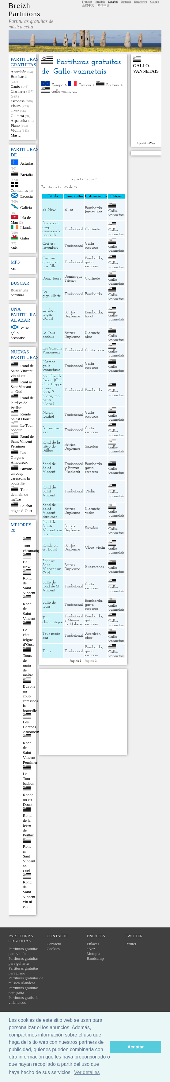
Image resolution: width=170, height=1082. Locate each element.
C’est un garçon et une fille (50, 262)
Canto (15, 86)
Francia (85, 85)
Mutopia (93, 953)
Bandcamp (95, 958)
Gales (24, 238)
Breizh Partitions (24, 10)
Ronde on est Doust (21, 416)
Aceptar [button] (135, 1046)
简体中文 (103, 5)
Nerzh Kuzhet (48, 415)
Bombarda (19, 76)
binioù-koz (93, 212)
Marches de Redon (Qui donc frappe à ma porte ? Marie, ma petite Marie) (52, 390)
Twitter (130, 943)
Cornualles (19, 190)
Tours (47, 651)
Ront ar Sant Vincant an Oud (21, 386)
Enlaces (93, 943)
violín (90, 513)
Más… (16, 135)
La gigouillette (52, 294)
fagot (89, 316)
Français (87, 1)
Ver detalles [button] (87, 1072)
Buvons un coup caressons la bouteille (21, 475)
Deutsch (126, 1)
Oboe (89, 548)
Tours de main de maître (20, 494)
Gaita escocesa (18, 98)
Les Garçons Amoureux (19, 457)
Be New (27, 564)
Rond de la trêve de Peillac (22, 403)
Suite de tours (49, 605)
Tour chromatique (33, 548)
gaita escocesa (91, 264)
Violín (16, 130)
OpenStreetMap (146, 142)
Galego (154, 1)
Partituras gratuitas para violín (24, 951)
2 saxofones (94, 567)
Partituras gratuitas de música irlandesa (26, 980)
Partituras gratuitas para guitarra (24, 961)
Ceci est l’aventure (51, 246)
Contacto (54, 943)
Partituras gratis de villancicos (23, 1000)
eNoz (69, 210)
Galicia (26, 207)
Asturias (26, 163)
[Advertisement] (83, 135)
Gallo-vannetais (64, 91)
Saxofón (91, 446)
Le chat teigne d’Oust (21, 508)
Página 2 (90, 179)
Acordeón (18, 71)
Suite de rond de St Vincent (51, 586)
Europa (57, 85)
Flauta (16, 106)
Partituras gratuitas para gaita (24, 990)
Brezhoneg (140, 1)
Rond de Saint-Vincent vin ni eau (22, 371)
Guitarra (17, 115)
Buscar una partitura (19, 292)
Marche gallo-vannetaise (51, 366)
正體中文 (88, 5)
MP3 (14, 269)
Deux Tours (52, 278)
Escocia (26, 196)
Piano (15, 125)
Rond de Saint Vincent (29, 585)
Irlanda (26, 227)
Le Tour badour (28, 778)
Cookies (53, 948)
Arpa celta (19, 120)
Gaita (15, 110)
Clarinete (18, 91)
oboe (89, 337)
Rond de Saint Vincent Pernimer (22, 441)
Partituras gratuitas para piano (24, 970)
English (100, 1)
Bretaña (26, 174)
